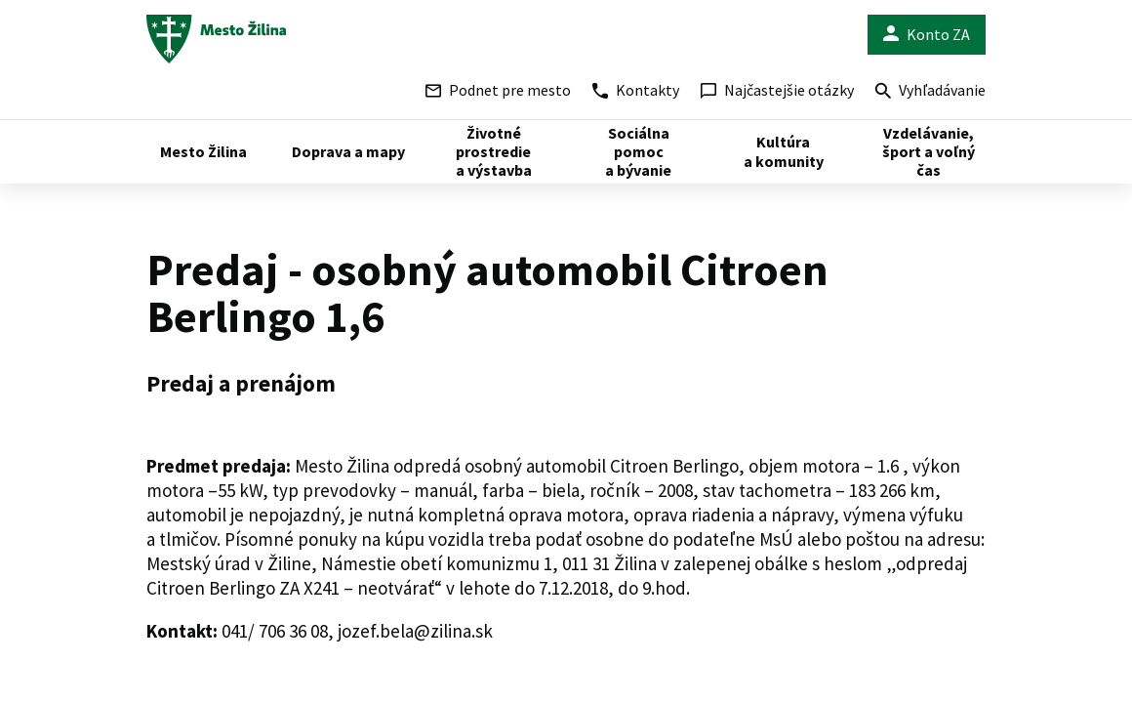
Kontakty (635, 90)
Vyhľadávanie (930, 92)
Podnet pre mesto (498, 90)
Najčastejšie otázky (777, 90)
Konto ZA (926, 34)
